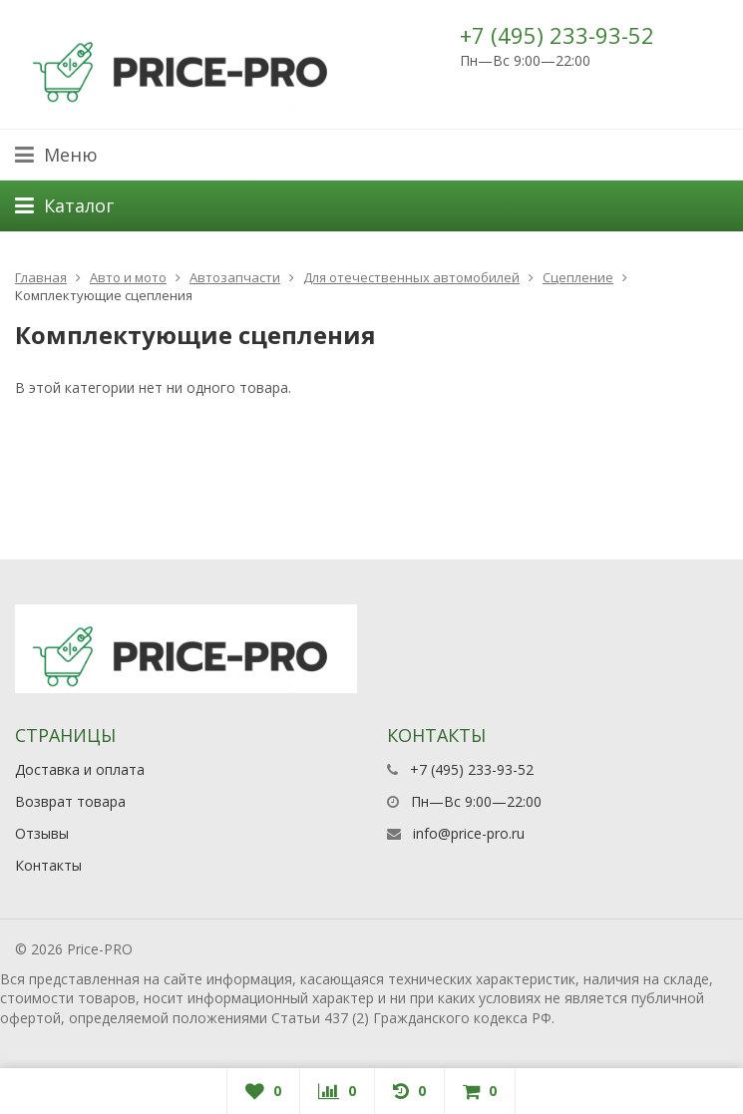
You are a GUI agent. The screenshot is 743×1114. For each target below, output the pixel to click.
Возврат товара (70, 801)
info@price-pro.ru (469, 833)
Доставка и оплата (80, 769)
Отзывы (42, 833)
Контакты (48, 865)
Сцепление (578, 277)
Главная (41, 277)
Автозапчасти (234, 277)
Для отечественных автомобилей (411, 277)
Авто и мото (128, 277)
